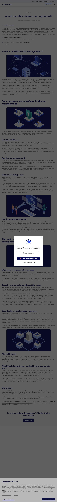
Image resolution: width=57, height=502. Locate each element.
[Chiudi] (41, 237)
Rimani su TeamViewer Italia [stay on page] (28, 262)
